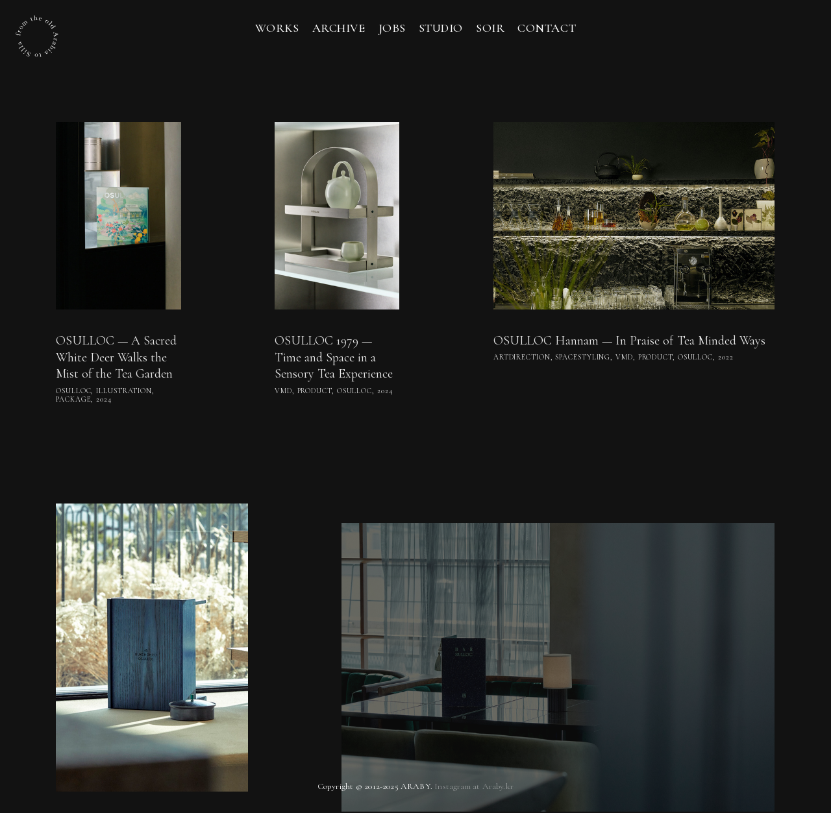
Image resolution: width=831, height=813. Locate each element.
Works (277, 28)
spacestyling (582, 357)
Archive (339, 28)
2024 (104, 399)
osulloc (73, 391)
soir (490, 28)
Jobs (392, 28)
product (314, 391)
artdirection (522, 357)
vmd (283, 391)
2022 (726, 357)
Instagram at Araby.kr (474, 786)
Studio (441, 28)
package (73, 399)
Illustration (124, 391)
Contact (546, 28)
